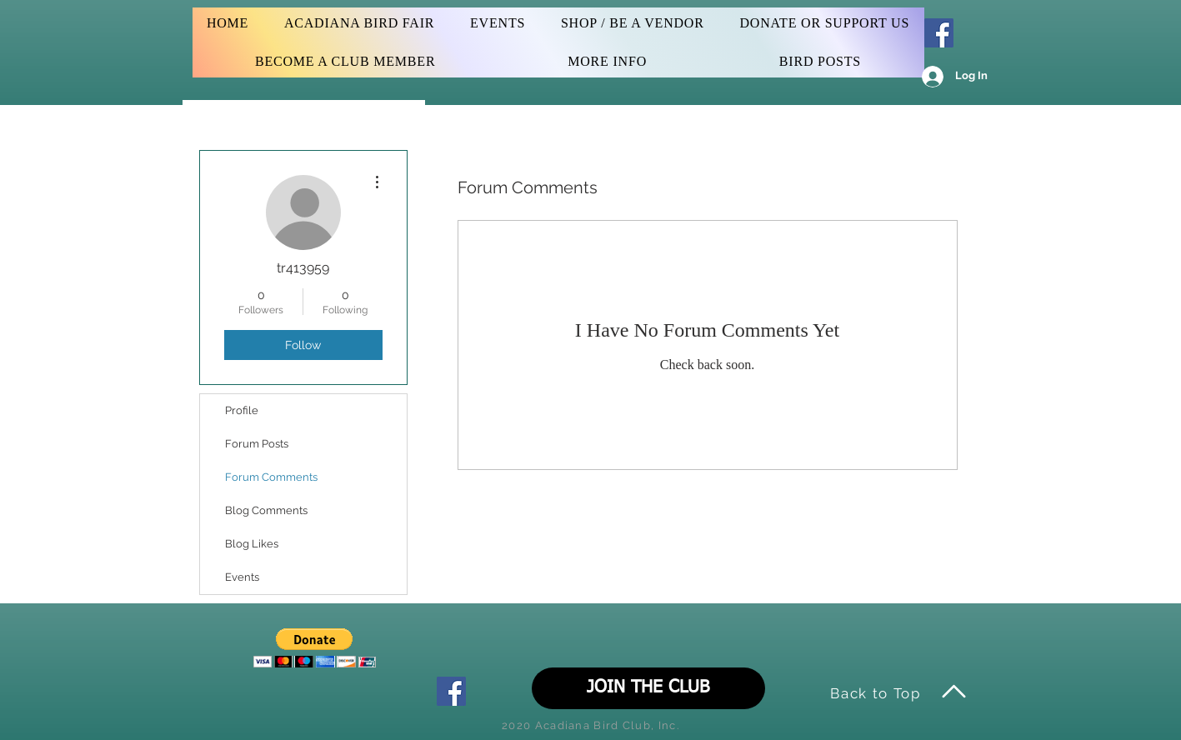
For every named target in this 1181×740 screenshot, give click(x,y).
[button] (314, 648)
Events (242, 577)
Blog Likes (251, 544)
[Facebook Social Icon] (938, 33)
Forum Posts (256, 444)
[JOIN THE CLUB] (648, 688)
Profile (241, 410)
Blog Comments (266, 510)
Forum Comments (271, 477)
